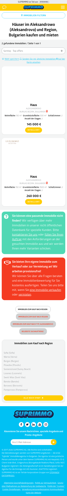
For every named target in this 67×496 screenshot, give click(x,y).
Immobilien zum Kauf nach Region (33, 309)
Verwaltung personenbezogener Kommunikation (43, 489)
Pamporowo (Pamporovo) (16, 389)
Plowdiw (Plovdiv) (12, 365)
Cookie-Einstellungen (11, 489)
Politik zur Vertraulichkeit (46, 482)
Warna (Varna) (10, 356)
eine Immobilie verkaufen (45, 290)
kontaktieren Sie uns (24, 234)
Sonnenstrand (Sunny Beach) (17, 369)
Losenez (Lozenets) (13, 373)
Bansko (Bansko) (11, 381)
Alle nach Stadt (33, 398)
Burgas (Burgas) (11, 361)
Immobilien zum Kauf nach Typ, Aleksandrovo (33, 324)
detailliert (32, 130)
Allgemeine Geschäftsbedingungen (19, 482)
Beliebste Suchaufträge (33, 331)
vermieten (25, 294)
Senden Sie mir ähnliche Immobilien (38, 58)
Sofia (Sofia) (9, 352)
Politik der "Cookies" (56, 486)
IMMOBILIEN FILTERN (33, 15)
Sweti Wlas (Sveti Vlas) (14, 377)
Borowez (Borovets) (13, 385)
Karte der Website (33, 492)
